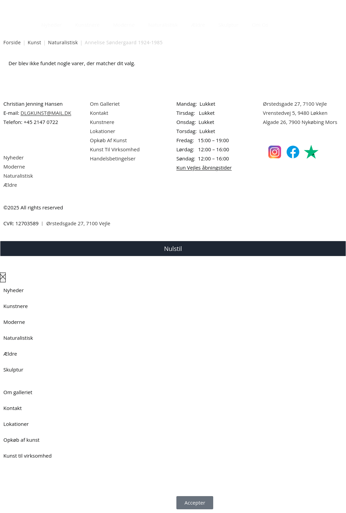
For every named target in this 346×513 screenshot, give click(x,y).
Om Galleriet (105, 103)
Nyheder (51, 24)
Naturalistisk (163, 24)
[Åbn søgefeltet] (279, 23)
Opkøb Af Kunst (108, 140)
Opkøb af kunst (21, 439)
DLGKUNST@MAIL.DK (46, 112)
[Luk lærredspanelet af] (3, 277)
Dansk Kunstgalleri (34, 6)
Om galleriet (17, 392)
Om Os (260, 24)
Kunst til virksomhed (27, 455)
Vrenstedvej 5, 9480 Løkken (295, 112)
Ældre (198, 24)
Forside (12, 42)
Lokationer (102, 131)
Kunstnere (87, 24)
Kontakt (99, 112)
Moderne (124, 24)
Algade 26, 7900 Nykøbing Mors (300, 122)
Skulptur (229, 24)
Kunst (34, 42)
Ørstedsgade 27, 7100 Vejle (295, 103)
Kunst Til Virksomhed (115, 149)
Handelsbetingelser (112, 158)
